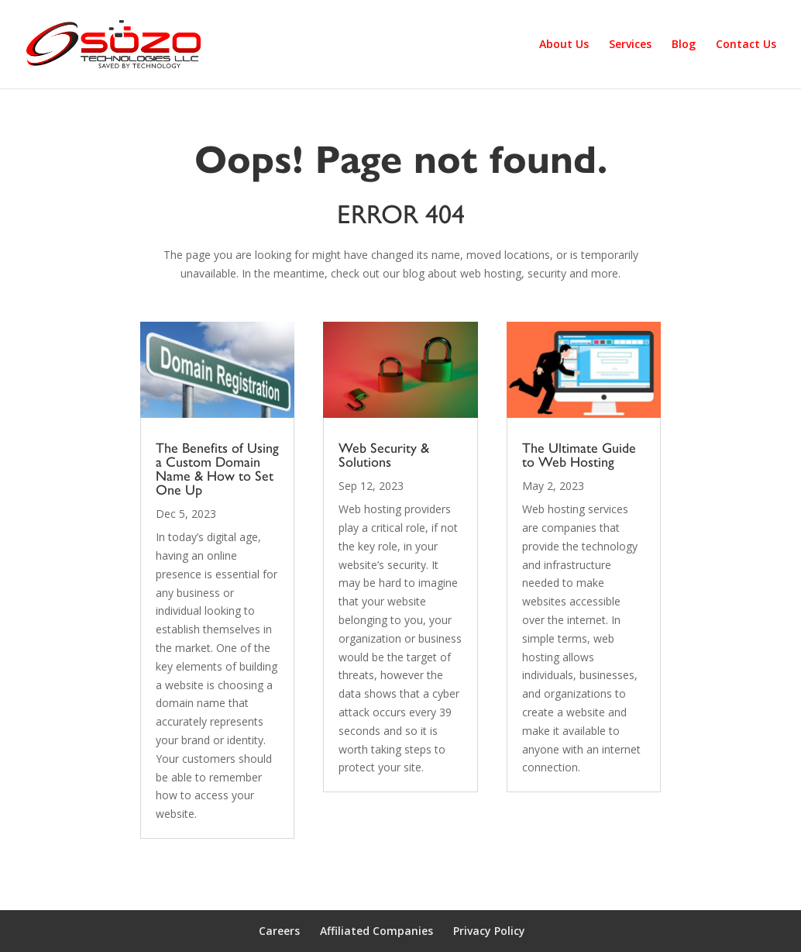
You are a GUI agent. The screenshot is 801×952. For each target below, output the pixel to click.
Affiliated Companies (376, 930)
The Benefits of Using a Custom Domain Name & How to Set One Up (217, 469)
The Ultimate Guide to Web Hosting (579, 455)
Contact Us (746, 45)
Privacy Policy (489, 930)
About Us (564, 45)
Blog (684, 45)
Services (630, 45)
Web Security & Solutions (384, 455)
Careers (279, 930)
